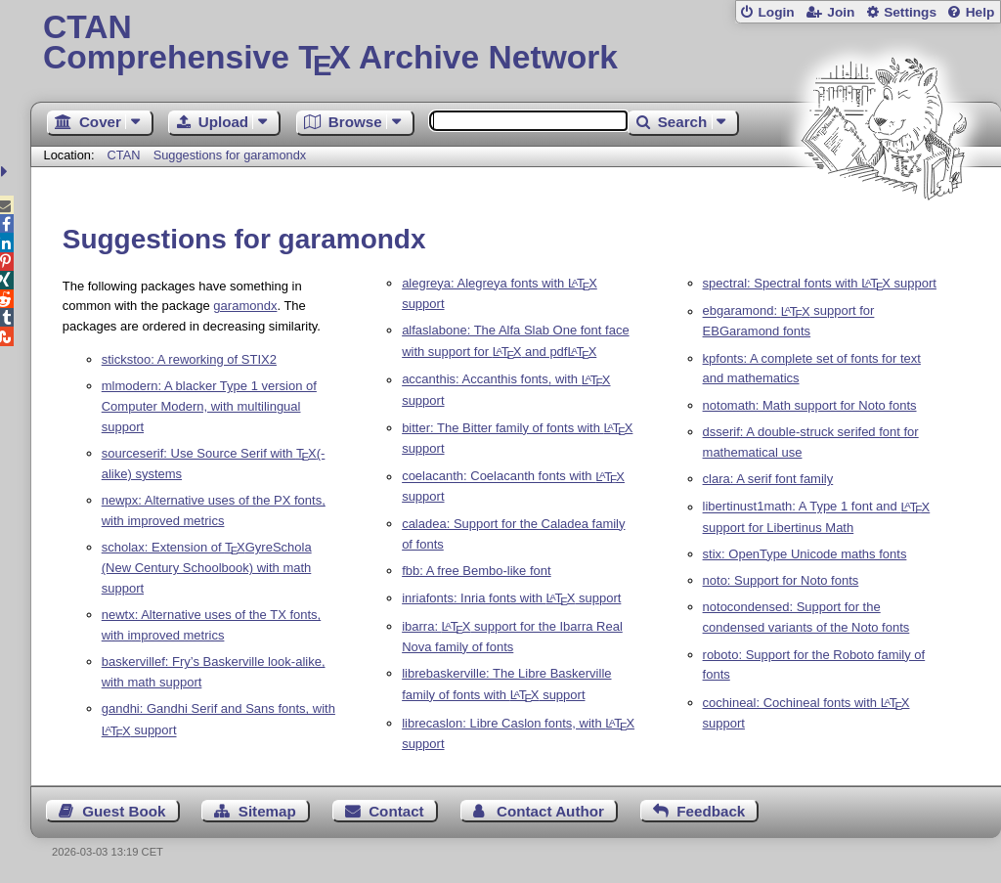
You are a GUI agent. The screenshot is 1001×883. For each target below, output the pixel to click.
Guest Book (123, 811)
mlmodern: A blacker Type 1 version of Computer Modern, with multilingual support (209, 406)
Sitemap (267, 811)
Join (840, 12)
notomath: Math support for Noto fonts (810, 405)
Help (980, 12)
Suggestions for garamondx (230, 155)
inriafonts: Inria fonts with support (511, 598)
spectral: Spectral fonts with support (819, 283)
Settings (910, 12)
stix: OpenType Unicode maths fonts (805, 554)
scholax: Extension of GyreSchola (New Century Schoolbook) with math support (207, 568)
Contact (396, 811)
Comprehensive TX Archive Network (515, 44)
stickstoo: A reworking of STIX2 (189, 359)
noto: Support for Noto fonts (781, 580)
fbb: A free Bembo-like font (476, 570)
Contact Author (550, 811)
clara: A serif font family (768, 478)
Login (776, 12)
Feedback (710, 811)
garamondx (245, 305)
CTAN (124, 155)
